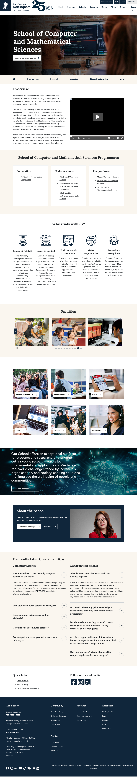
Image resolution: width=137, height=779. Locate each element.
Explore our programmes (27, 58)
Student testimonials (99, 79)
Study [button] (61, 7)
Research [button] (94, 7)
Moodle (105, 720)
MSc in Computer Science (108, 177)
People (59, 430)
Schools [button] (82, 7)
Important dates (82, 712)
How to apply (22, 684)
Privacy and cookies (114, 765)
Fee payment (81, 720)
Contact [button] (124, 7)
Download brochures (84, 716)
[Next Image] (121, 331)
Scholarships (61, 394)
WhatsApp (55, 751)
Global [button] (104, 7)
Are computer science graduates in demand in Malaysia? (40, 639)
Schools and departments (60, 712)
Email (104, 716)
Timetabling (55, 724)
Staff (116, 2)
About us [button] (74, 79)
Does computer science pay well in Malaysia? (40, 617)
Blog (20, 430)
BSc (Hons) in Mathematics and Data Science (69, 196)
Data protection (128, 765)
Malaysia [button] (131, 1)
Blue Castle (106, 728)
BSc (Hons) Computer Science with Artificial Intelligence (68, 186)
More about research (25, 488)
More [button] (122, 79)
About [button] (114, 7)
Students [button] (71, 7)
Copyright (87, 765)
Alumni (123, 2)
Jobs (104, 724)
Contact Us (99, 430)
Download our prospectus (28, 688)
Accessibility (93, 768)
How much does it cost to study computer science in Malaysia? (40, 575)
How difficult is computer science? (40, 627)
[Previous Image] (15, 331)
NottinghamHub (108, 712)
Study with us (22, 680)
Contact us (55, 742)
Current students (106, 2)
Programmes (33, 79)
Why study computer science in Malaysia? (40, 605)
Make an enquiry (57, 746)
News (96, 394)
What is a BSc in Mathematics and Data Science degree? (97, 575)
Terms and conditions (99, 765)
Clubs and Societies (58, 716)
